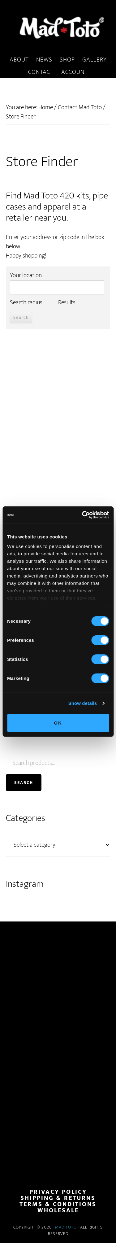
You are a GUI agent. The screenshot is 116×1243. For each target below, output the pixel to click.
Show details (82, 703)
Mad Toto (66, 1227)
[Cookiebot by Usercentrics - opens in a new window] (82, 515)
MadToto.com (58, 27)
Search (23, 782)
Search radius (26, 302)
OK (58, 722)
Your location (26, 275)
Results (66, 302)
